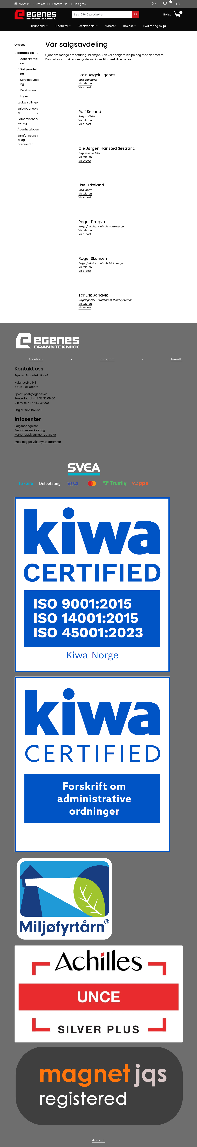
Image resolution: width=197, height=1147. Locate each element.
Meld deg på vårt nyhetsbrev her (38, 441)
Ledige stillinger (28, 102)
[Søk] (102, 14)
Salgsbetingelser (26, 426)
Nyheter (22, 4)
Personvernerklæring (30, 430)
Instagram (107, 359)
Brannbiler (38, 26)
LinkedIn (177, 359)
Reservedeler (87, 26)
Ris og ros (78, 4)
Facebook (36, 359)
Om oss (39, 4)
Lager (24, 96)
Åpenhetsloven (28, 129)
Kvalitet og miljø (154, 26)
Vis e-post (84, 87)
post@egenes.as (35, 394)
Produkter (61, 26)
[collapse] (37, 53)
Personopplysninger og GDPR (35, 434)
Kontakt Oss (58, 4)
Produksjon (28, 90)
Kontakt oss (25, 53)
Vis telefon (85, 83)
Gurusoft (98, 1140)
